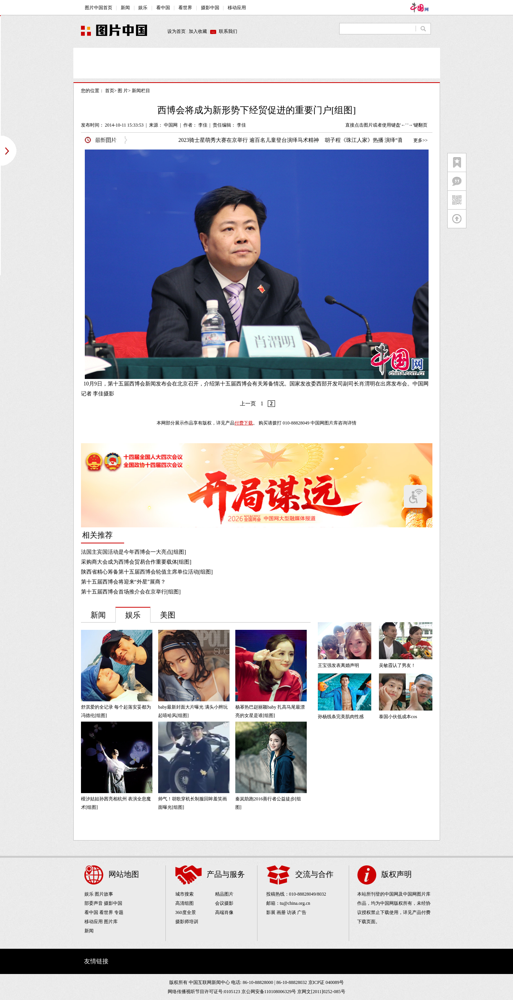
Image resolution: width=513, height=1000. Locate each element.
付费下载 (244, 423)
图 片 (123, 90)
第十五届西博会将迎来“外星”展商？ (123, 582)
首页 (109, 90)
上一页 (248, 404)
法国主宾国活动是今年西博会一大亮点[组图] (133, 552)
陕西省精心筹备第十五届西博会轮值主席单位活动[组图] (147, 572)
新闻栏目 (141, 90)
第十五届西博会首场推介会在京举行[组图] (131, 592)
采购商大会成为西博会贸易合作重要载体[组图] (136, 562)
